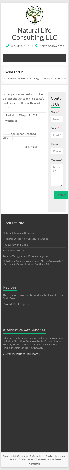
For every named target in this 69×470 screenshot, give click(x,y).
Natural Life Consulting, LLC (34, 33)
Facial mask (32, 146)
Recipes (12, 120)
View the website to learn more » (21, 353)
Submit (61, 194)
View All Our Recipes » (16, 304)
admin (11, 115)
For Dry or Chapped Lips (19, 135)
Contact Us (34, 463)
